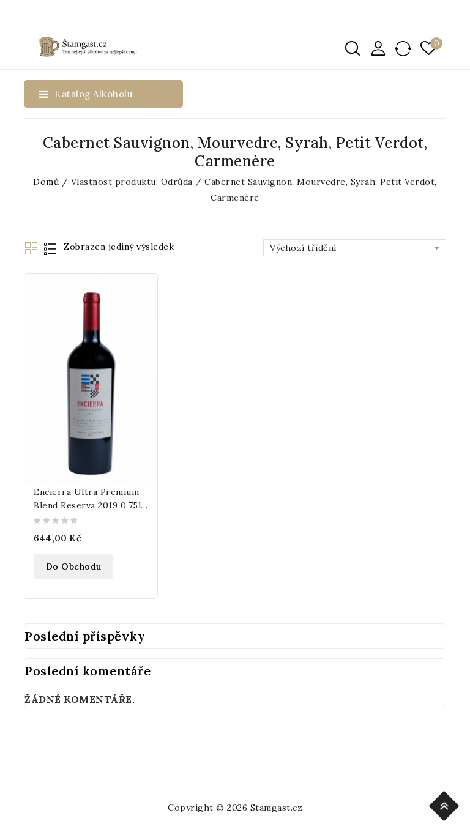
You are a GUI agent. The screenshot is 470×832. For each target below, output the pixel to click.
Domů (46, 181)
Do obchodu (74, 566)
